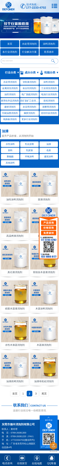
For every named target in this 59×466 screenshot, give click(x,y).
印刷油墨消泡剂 (10, 113)
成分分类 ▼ (32, 72)
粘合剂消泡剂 (29, 88)
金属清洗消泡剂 (10, 88)
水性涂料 (10, 144)
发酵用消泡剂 (49, 107)
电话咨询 (7, 459)
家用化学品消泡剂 (10, 100)
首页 (14, 393)
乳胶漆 (29, 150)
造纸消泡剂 (49, 100)
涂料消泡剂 (49, 44)
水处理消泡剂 (29, 44)
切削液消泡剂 (29, 82)
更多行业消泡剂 (29, 119)
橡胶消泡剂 (29, 113)
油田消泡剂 (10, 94)
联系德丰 (49, 52)
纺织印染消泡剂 (49, 113)
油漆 (48, 144)
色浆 (48, 150)
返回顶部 (53, 447)
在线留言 (22, 459)
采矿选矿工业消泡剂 (29, 100)
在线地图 (37, 459)
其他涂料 (10, 163)
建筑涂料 (48, 156)
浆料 (10, 150)
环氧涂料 (29, 156)
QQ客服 (51, 459)
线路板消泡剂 (10, 119)
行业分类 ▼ (12, 72)
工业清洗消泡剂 (49, 88)
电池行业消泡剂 (49, 94)
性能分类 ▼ (51, 72)
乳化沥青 (29, 144)
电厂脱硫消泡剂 (29, 94)
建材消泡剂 (10, 107)
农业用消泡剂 (29, 107)
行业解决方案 (29, 52)
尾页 (44, 393)
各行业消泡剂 (9, 52)
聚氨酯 (10, 156)
